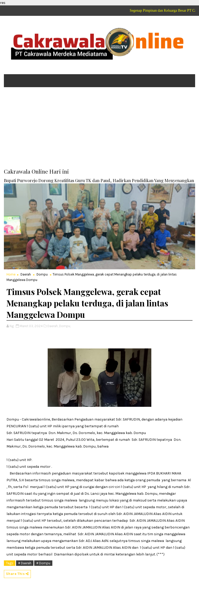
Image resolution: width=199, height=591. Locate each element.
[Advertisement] (99, 131)
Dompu (42, 274)
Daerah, (52, 326)
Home (11, 274)
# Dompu (43, 563)
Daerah (25, 274)
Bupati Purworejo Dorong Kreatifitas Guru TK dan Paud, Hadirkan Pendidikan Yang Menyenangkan (99, 180)
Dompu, (65, 326)
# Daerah (24, 563)
